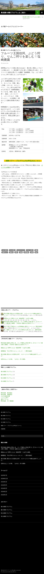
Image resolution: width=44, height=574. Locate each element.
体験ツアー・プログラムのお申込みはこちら (23, 161)
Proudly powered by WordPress (8, 571)
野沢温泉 (26, 252)
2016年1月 (4, 495)
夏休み (11, 252)
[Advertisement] (22, 223)
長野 (32, 252)
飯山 (36, 252)
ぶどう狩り (4, 250)
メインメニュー (42, 12)
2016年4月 (4, 485)
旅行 (16, 252)
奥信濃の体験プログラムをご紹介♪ (13, 13)
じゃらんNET (4, 397)
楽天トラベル (4, 399)
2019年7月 (4, 475)
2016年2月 (4, 491)
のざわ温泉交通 (5, 396)
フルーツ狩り (30, 250)
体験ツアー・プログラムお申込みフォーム (11, 425)
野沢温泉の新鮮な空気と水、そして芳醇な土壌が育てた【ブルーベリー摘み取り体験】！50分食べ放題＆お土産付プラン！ (23, 322)
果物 (21, 252)
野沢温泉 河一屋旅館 (7, 401)
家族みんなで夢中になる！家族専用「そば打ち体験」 (19, 318)
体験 (36, 250)
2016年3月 (4, 488)
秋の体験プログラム (16, 50)
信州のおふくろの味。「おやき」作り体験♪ (13, 359)
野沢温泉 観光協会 (6, 393)
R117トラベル (8, 570)
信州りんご (4, 252)
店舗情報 (3, 429)
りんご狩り (12, 250)
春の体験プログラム (6, 371)
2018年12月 (4, 478)
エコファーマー (20, 250)
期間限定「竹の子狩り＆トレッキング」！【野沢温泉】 (17, 351)
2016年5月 (4, 482)
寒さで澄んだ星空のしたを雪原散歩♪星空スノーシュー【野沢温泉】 (23, 326)
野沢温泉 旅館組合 (6, 394)
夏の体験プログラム (6, 50)
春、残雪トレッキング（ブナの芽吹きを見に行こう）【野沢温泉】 (23, 329)
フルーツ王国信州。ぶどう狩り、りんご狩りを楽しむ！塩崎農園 (20, 56)
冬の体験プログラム (6, 381)
